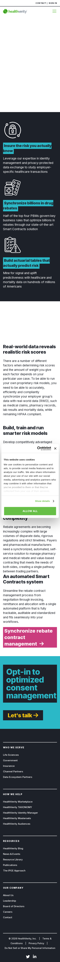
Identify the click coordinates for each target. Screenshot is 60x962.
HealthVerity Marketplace (17, 801)
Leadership (9, 900)
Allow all (30, 511)
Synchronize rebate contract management (28, 637)
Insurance (9, 765)
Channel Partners (13, 771)
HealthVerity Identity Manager (20, 812)
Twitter (28, 957)
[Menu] (53, 11)
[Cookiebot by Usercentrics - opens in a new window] (38, 448)
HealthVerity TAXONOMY (17, 807)
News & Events (11, 853)
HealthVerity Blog (13, 848)
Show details (42, 501)
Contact (41, 3)
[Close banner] (55, 448)
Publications (10, 865)
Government (10, 760)
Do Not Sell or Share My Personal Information (30, 948)
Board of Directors (13, 906)
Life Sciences (11, 754)
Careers (7, 911)
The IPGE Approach (14, 870)
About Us (8, 895)
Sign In (53, 3)
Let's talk (20, 715)
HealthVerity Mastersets (17, 818)
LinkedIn (34, 957)
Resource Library (13, 859)
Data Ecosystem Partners (17, 776)
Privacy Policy (36, 943)
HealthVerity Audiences (16, 823)
